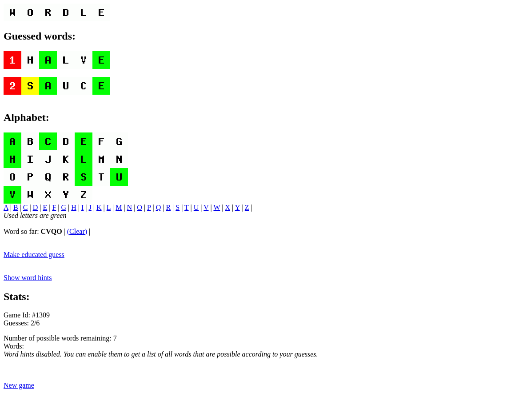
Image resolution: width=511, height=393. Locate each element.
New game (19, 385)
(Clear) (77, 231)
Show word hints (28, 277)
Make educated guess (34, 254)
